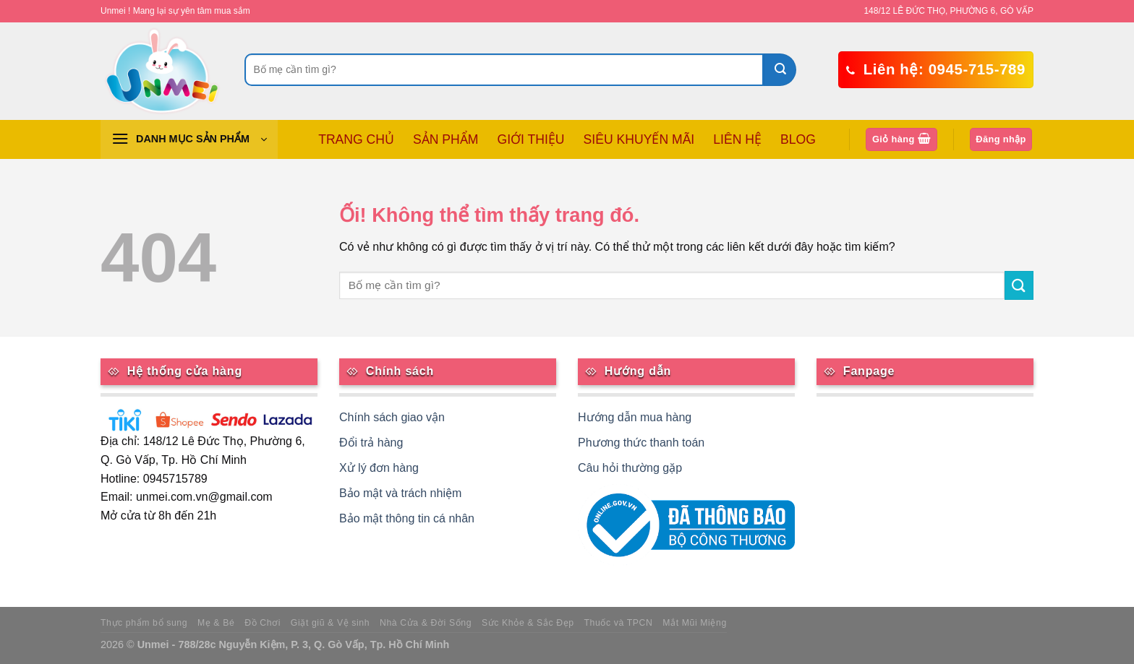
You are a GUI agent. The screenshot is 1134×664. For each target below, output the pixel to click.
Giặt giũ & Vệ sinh (330, 623)
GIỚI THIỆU (530, 139)
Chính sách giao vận (392, 417)
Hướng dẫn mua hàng (634, 417)
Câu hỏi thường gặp (630, 468)
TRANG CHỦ (356, 139)
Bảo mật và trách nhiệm (400, 493)
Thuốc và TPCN (618, 623)
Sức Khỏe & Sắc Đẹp (528, 623)
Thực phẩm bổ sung (144, 623)
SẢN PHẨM (445, 139)
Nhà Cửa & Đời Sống (426, 623)
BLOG (798, 139)
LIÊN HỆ (737, 139)
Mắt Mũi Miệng (694, 623)
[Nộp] (780, 69)
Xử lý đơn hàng (379, 468)
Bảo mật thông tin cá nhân (406, 518)
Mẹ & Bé (215, 623)
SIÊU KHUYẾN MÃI (639, 139)
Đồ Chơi (262, 623)
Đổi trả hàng (371, 442)
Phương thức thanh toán (641, 442)
